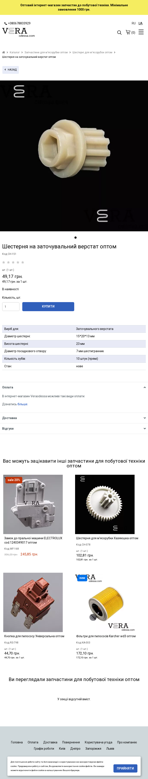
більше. (23, 404)
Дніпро (75, 748)
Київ (62, 748)
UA (140, 23)
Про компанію (127, 742)
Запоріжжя (93, 748)
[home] (3, 52)
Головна (17, 742)
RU (134, 23)
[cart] (128, 32)
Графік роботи (44, 748)
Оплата (33, 742)
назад (11, 69)
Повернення (71, 742)
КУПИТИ (48, 306)
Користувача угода (98, 742)
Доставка (50, 742)
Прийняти (125, 768)
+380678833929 (17, 23)
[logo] (38, 33)
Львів (110, 748)
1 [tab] (75, 238)
